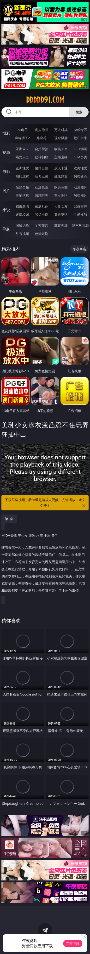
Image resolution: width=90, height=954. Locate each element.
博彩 (6, 133)
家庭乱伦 (41, 206)
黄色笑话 (61, 214)
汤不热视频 (80, 225)
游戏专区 (80, 129)
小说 (6, 209)
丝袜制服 (41, 157)
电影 (6, 171)
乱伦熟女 (61, 176)
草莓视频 (61, 225)
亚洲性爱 (22, 168)
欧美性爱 (80, 168)
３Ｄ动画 (80, 149)
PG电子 (22, 129)
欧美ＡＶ (61, 149)
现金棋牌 (61, 138)
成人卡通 (61, 168)
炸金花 (41, 138)
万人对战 (61, 129)
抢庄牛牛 (80, 138)
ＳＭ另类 (80, 157)
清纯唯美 (41, 195)
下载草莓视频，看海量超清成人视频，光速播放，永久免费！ (45, 502)
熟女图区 (61, 195)
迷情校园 (22, 214)
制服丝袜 (22, 176)
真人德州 (41, 129)
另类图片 (80, 195)
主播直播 (61, 157)
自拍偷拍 (41, 149)
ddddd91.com (45, 100)
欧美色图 (61, 187)
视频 (6, 152)
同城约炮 (22, 225)
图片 (6, 190)
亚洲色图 (41, 187)
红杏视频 (22, 233)
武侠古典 (80, 206)
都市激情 (22, 206)
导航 (6, 229)
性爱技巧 (80, 214)
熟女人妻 (22, 157)
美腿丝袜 (22, 195)
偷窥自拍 (22, 187)
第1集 (9, 518)
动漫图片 (80, 187)
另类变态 (80, 176)
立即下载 (72, 943)
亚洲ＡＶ (22, 149)
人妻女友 (61, 206)
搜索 (79, 112)
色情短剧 (41, 233)
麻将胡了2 (22, 138)
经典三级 (41, 176)
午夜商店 (41, 225)
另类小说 (41, 214)
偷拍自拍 (41, 168)
